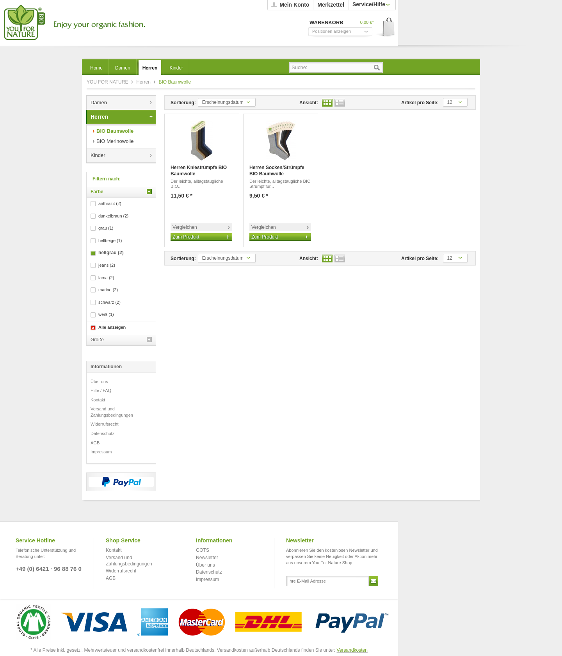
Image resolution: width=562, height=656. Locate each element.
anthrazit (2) (109, 203)
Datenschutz (102, 433)
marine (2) (108, 289)
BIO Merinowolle (114, 141)
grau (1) (106, 228)
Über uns (99, 381)
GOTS (202, 550)
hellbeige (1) (110, 240)
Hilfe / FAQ (101, 390)
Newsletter (207, 557)
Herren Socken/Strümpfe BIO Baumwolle (276, 170)
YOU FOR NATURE (73, 22)
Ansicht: (308, 102)
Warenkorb (386, 27)
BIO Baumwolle (114, 131)
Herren (144, 82)
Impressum (101, 451)
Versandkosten (352, 650)
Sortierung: (183, 102)
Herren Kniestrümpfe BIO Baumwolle (199, 170)
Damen (99, 102)
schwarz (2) (109, 302)
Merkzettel (330, 5)
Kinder (98, 155)
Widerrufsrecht (105, 424)
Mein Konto (294, 5)
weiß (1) (106, 314)
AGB (95, 442)
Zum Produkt (186, 237)
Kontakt (98, 400)
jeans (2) (106, 265)
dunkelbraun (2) (113, 216)
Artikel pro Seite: (420, 102)
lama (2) (106, 277)
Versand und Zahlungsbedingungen (112, 411)
